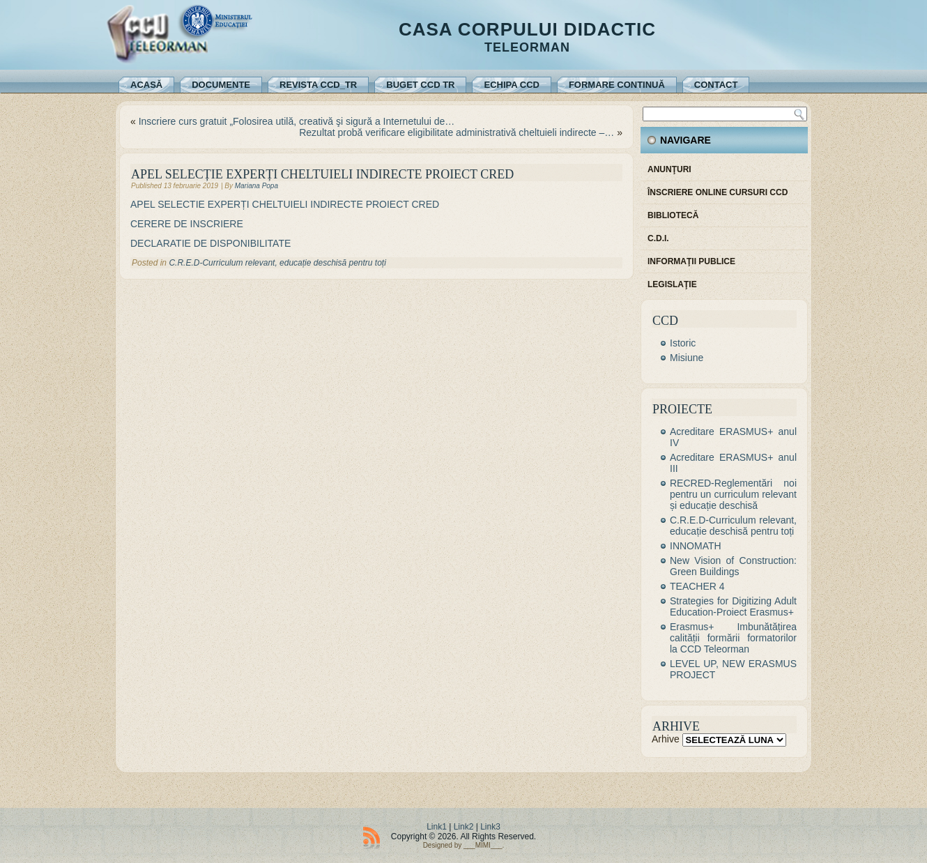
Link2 (464, 827)
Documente (221, 84)
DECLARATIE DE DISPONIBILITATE (211, 243)
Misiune (686, 357)
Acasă (146, 84)
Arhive (666, 738)
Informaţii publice (691, 261)
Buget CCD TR (420, 84)
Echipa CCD (511, 84)
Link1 (437, 827)
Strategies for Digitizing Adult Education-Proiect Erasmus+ (733, 606)
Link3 (490, 827)
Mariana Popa (256, 186)
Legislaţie (672, 284)
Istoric (683, 343)
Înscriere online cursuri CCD (718, 192)
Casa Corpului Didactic (527, 29)
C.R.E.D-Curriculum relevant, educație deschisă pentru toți (277, 263)
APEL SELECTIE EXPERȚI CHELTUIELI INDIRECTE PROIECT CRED (284, 204)
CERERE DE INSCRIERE (188, 223)
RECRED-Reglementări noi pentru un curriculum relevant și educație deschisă (733, 494)
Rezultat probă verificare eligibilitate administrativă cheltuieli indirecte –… (456, 132)
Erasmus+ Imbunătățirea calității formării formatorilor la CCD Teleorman (733, 638)
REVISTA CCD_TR (318, 84)
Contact (716, 84)
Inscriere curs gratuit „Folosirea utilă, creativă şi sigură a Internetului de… (297, 121)
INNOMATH (695, 545)
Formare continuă (617, 84)
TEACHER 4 (697, 586)
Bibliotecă (673, 215)
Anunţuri (669, 169)
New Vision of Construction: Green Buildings (733, 566)
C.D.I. (658, 238)
